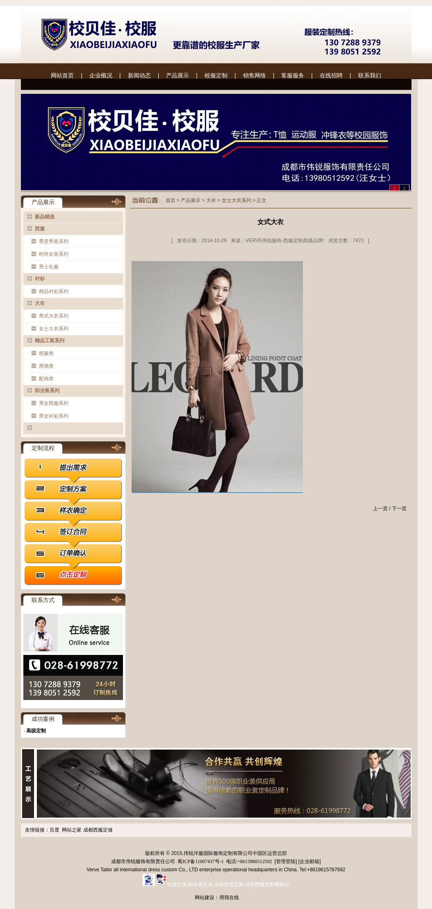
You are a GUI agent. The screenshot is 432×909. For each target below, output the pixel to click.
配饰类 (46, 379)
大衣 (40, 303)
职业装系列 (47, 390)
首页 (170, 200)
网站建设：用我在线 (217, 897)
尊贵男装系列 (53, 241)
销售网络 (254, 75)
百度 (54, 830)
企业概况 (100, 75)
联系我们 (369, 75)
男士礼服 (49, 267)
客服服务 (292, 75)
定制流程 (43, 448)
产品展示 (177, 75)
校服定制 (216, 75)
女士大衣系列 (53, 329)
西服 (40, 229)
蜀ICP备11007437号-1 (199, 861)
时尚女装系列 (53, 254)
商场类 (46, 366)
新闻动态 (139, 75)
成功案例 (43, 719)
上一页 (380, 508)
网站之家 (72, 830)
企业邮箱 (309, 861)
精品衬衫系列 (53, 291)
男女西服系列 (53, 403)
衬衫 (40, 279)
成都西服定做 (98, 830)
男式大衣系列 (53, 316)
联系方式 (43, 600)
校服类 (46, 353)
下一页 (399, 508)
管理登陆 (286, 861)
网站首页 (62, 75)
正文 (261, 200)
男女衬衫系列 (53, 416)
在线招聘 (331, 75)
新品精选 (45, 217)
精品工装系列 (49, 340)
